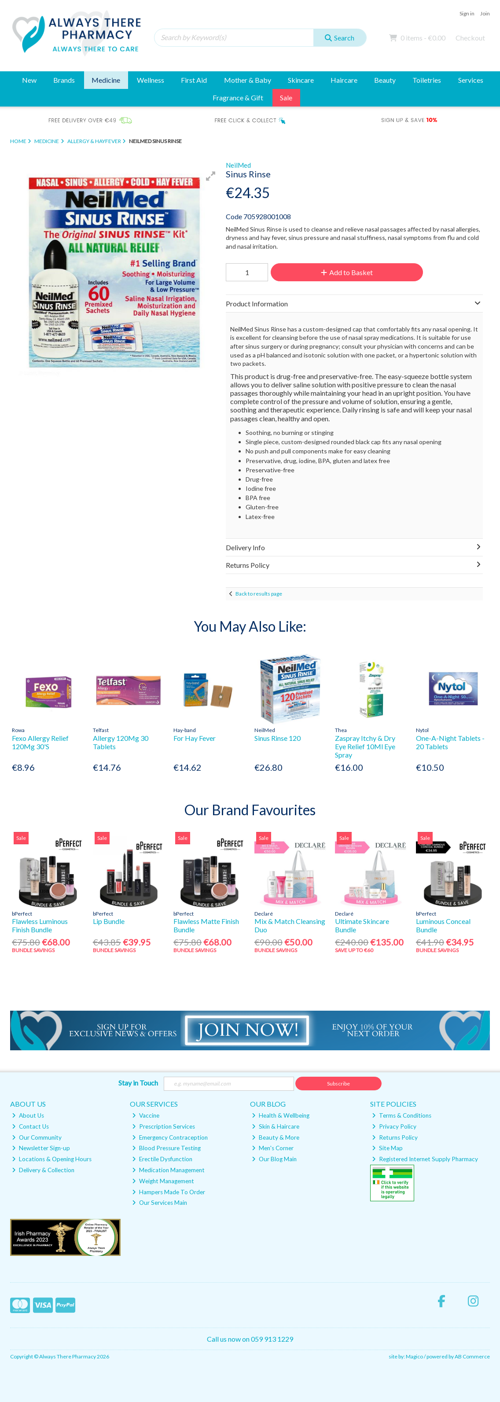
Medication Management (168, 1170)
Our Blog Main (274, 1159)
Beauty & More (275, 1137)
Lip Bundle (109, 921)
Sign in (467, 13)
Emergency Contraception (170, 1137)
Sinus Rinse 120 (277, 738)
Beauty (385, 80)
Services (470, 80)
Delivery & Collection (43, 1170)
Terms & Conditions (401, 1115)
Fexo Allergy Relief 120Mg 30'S (40, 742)
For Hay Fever (194, 738)
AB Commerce (472, 1356)
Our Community (37, 1137)
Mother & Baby (247, 80)
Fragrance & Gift (238, 97)
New (29, 80)
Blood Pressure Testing (166, 1148)
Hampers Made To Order (168, 1192)
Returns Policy (395, 1137)
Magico (414, 1356)
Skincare (301, 80)
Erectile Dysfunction (162, 1159)
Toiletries (426, 80)
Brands (64, 80)
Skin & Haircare (275, 1126)
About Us (28, 1115)
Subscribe (338, 1083)
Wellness (150, 80)
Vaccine (145, 1115)
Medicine (106, 80)
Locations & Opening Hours (52, 1159)
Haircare (344, 80)
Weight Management (163, 1181)
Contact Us (30, 1126)
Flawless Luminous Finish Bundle (40, 925)
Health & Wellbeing (280, 1115)
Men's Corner (273, 1148)
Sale (286, 97)
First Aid (194, 80)
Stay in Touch (138, 1082)
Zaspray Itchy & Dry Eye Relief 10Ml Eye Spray (365, 746)
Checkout (470, 37)
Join (485, 13)
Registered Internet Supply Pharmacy (425, 1159)
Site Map (387, 1148)
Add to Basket (347, 272)
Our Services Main (159, 1202)
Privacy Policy (394, 1126)
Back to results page (258, 593)
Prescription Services (163, 1126)
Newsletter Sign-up (41, 1148)
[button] (211, 176)
